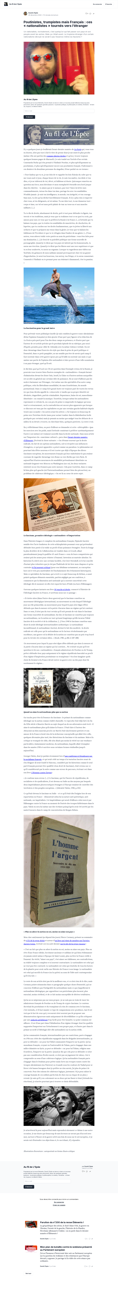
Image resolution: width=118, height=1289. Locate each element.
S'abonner (29, 117)
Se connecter (97, 4)
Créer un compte (59, 1205)
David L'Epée (33, 13)
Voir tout (28, 1273)
